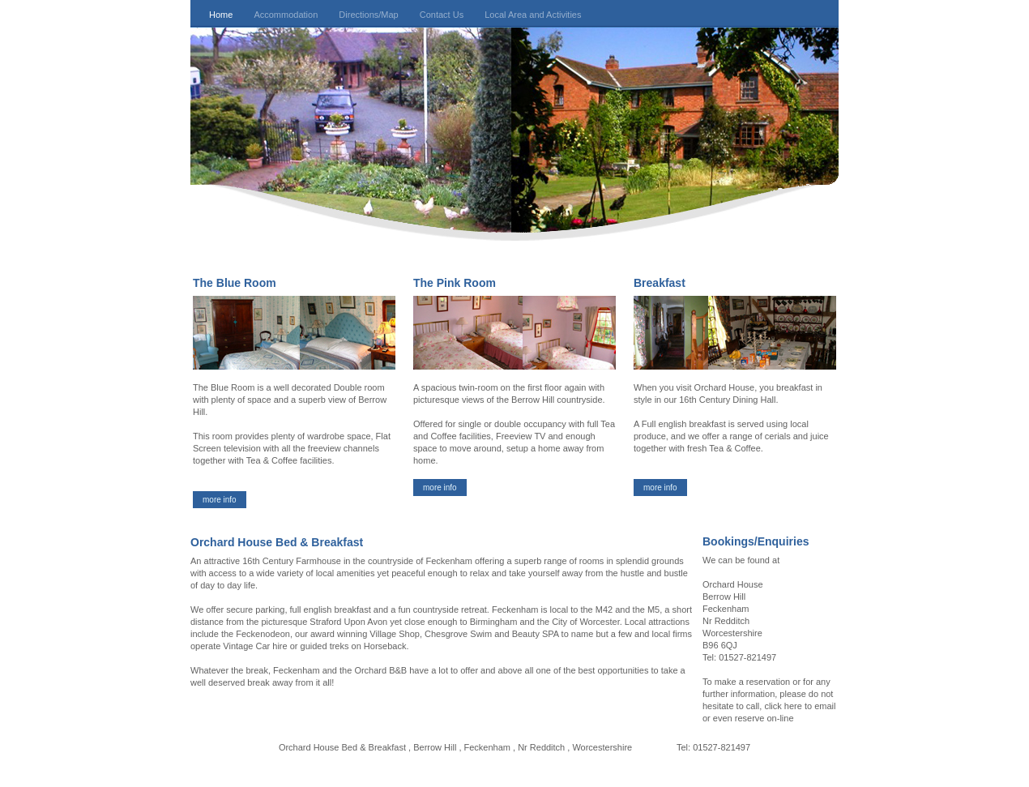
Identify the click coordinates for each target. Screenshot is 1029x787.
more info (220, 499)
